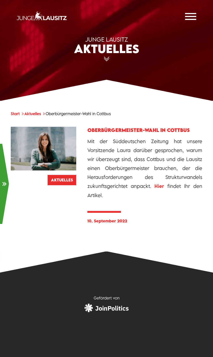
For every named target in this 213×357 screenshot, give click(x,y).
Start (17, 114)
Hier (159, 186)
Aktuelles (35, 114)
